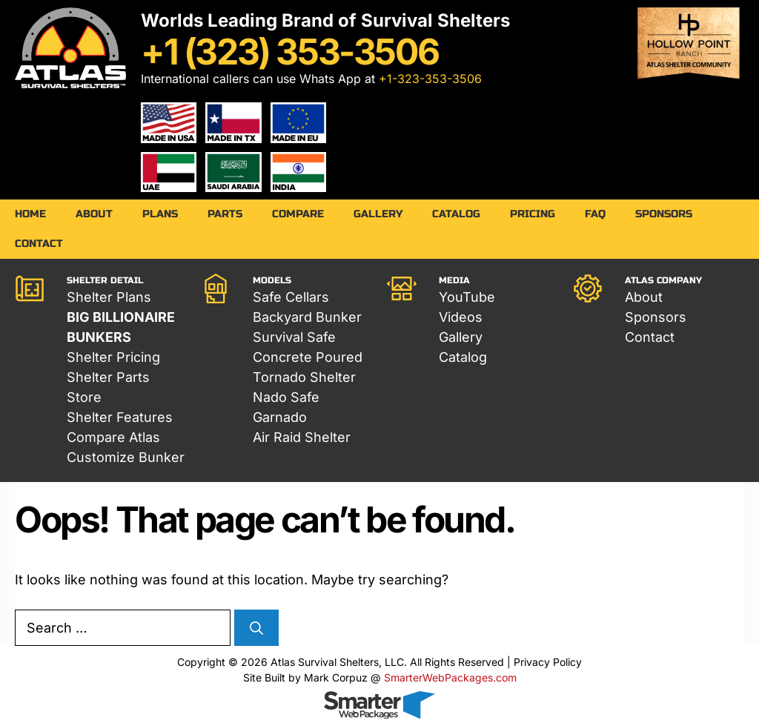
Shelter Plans (109, 297)
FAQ (595, 214)
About (94, 214)
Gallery (378, 214)
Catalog (456, 214)
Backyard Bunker (307, 317)
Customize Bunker (126, 457)
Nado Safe (286, 397)
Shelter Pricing (113, 357)
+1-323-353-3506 (430, 78)
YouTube (467, 297)
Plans (160, 214)
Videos (461, 317)
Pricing (532, 214)
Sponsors (663, 214)
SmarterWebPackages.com (450, 677)
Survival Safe (294, 337)
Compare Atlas (113, 437)
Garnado (280, 417)
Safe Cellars (291, 297)
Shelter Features (120, 417)
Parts (225, 214)
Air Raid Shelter (302, 437)
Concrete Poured (307, 357)
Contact (39, 243)
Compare (298, 214)
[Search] (256, 628)
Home (30, 214)
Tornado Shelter (304, 377)
